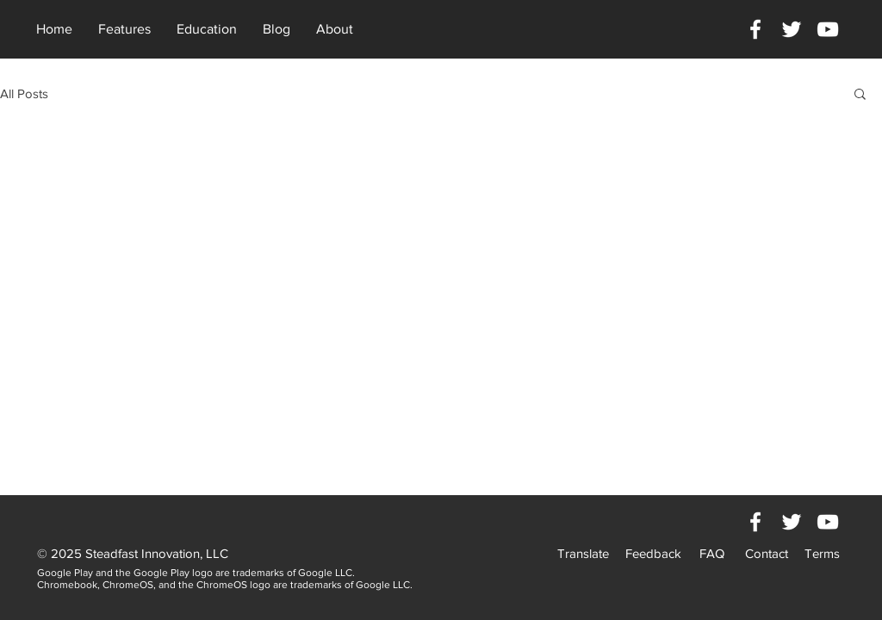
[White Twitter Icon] (791, 29)
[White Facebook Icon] (755, 29)
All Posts (24, 93)
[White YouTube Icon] (828, 29)
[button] (860, 95)
